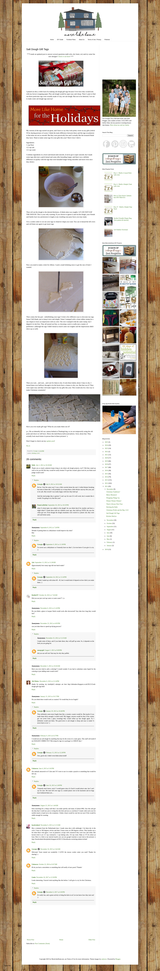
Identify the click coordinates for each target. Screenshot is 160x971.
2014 (106, 477)
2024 (106, 445)
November (110, 520)
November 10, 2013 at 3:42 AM (50, 849)
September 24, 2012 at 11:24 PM (56, 577)
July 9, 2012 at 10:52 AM (54, 484)
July (108, 533)
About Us (81, 39)
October (109, 523)
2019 (106, 461)
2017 (106, 467)
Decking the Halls (112, 507)
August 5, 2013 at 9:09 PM (53, 650)
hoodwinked (36, 825)
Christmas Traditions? (113, 492)
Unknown (35, 768)
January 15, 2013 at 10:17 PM (49, 696)
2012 (106, 483)
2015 (106, 474)
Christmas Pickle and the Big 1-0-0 (117, 510)
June (108, 536)
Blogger (117, 959)
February (110, 542)
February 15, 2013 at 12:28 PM (55, 752)
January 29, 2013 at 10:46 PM (55, 711)
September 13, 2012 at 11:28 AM (45, 562)
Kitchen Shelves (111, 516)
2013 (106, 480)
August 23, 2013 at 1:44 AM (49, 805)
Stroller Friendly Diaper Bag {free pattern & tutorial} (123, 219)
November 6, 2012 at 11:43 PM (50, 608)
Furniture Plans (71, 39)
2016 (106, 470)
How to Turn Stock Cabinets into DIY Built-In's (122, 196)
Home (52, 39)
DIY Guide (60, 39)
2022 (106, 451)
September (110, 526)
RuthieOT (35, 595)
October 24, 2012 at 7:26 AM (48, 595)
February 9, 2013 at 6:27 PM (49, 736)
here (68, 56)
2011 (106, 486)
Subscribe (7, 965)
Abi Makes (35, 681)
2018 (106, 464)
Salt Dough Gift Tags (113, 513)
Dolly (33, 465)
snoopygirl (40, 650)
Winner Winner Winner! (113, 501)
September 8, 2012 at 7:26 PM (49, 527)
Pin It (28, 446)
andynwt (104, 959)
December (110, 489)
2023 (106, 448)
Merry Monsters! (111, 495)
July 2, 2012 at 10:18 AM (44, 465)
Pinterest (107, 39)
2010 (106, 549)
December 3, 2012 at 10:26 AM (50, 666)
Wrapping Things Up (112, 498)
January (109, 545)
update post (50, 441)
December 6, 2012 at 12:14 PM (49, 681)
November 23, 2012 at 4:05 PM (50, 623)
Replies (36, 480)
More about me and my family (119, 125)
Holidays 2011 (36, 453)
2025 (106, 442)
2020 (106, 458)
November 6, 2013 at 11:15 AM (50, 825)
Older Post (92, 940)
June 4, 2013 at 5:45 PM (46, 768)
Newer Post (30, 940)
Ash (33, 562)
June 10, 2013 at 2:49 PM (54, 785)
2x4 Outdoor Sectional (121, 230)
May (108, 539)
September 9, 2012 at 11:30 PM (56, 544)
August (109, 530)
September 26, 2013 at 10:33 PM (58, 505)
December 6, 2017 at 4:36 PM (55, 892)
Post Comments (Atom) (42, 943)
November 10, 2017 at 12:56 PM (46, 877)
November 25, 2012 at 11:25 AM (56, 638)
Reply (33, 475)
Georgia (40, 484)
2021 (106, 455)
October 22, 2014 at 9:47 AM (48, 864)
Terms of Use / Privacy (94, 39)
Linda (34, 877)
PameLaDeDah (42, 505)
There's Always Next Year (114, 504)
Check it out (62, 56)
